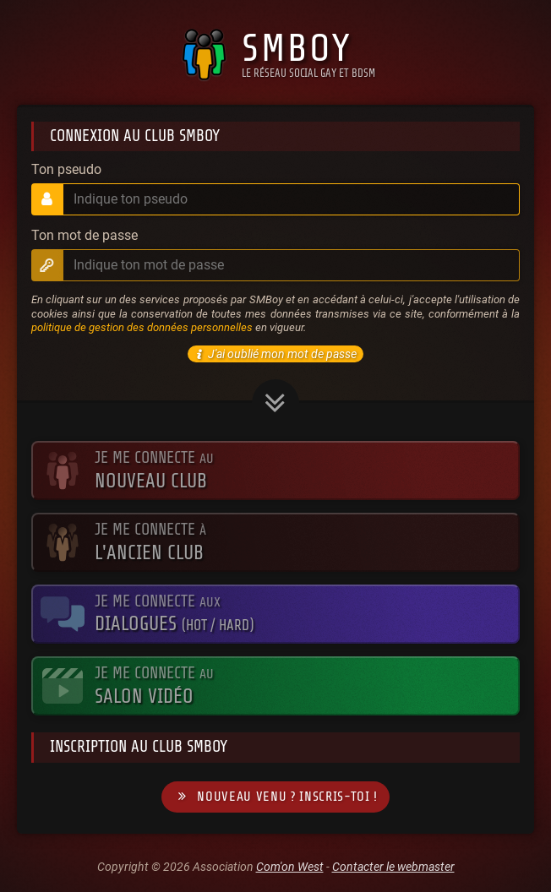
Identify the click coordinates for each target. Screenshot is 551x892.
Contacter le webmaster (393, 866)
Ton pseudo (66, 170)
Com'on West (290, 866)
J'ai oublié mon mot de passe (274, 354)
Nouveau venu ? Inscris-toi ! (275, 797)
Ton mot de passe (84, 235)
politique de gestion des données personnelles (142, 327)
